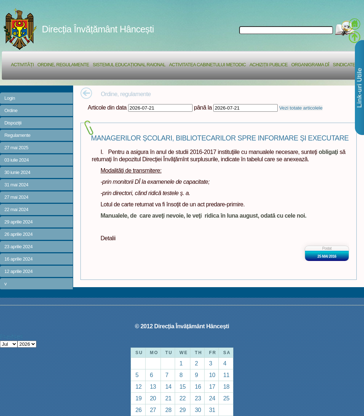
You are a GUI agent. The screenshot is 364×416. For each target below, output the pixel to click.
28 (168, 410)
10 (212, 375)
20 (153, 398)
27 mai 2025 (16, 147)
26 (138, 410)
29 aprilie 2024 (18, 222)
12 (138, 386)
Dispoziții (12, 123)
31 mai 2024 (16, 184)
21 (168, 398)
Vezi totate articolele (301, 108)
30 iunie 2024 (17, 172)
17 (212, 386)
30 (198, 410)
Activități (22, 64)
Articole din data (107, 107)
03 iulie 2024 (16, 160)
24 (212, 398)
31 (212, 410)
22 (182, 398)
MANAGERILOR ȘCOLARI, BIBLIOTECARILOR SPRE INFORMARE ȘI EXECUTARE (220, 138)
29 (182, 410)
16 (198, 386)
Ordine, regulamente (63, 64)
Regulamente (17, 135)
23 (198, 398)
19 (138, 398)
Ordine (10, 110)
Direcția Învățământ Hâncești (98, 29)
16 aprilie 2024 (18, 259)
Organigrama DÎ (310, 64)
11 (226, 375)
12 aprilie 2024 (18, 271)
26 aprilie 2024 (18, 234)
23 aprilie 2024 (18, 246)
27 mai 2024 (16, 197)
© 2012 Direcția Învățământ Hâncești (182, 326)
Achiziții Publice (268, 64)
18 (226, 386)
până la (203, 107)
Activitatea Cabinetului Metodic (207, 64)
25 (226, 398)
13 (153, 386)
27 (153, 410)
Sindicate (344, 64)
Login (9, 98)
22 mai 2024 (16, 209)
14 (168, 386)
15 (182, 386)
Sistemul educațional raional (129, 64)
